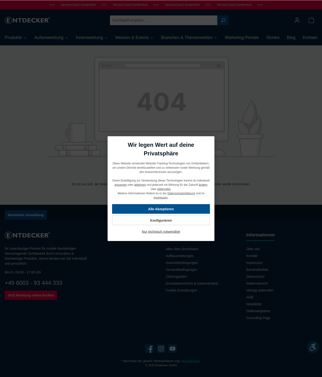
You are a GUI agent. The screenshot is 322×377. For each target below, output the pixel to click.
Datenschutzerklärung (181, 193)
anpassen (120, 184)
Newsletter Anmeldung (26, 215)
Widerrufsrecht (257, 283)
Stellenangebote (258, 311)
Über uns (253, 249)
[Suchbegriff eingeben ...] (164, 20)
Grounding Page (258, 318)
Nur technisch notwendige (161, 231)
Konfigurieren (161, 220)
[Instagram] (161, 348)
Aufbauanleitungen (180, 256)
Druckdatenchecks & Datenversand (192, 283)
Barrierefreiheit (257, 270)
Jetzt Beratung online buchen (31, 295)
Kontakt (251, 256)
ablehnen (140, 184)
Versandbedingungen (181, 270)
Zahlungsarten (176, 276)
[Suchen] (223, 20)
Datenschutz (255, 276)
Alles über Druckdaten (182, 249)
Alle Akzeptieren (161, 209)
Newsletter (254, 304)
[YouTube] (172, 348)
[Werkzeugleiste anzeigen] (313, 347)
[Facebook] (149, 348)
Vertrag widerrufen (259, 290)
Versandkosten (190, 361)
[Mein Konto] (297, 20)
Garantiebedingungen (182, 263)
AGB (249, 297)
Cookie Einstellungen (181, 290)
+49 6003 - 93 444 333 (33, 283)
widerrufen (163, 189)
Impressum (254, 263)
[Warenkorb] (311, 20)
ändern (203, 184)
